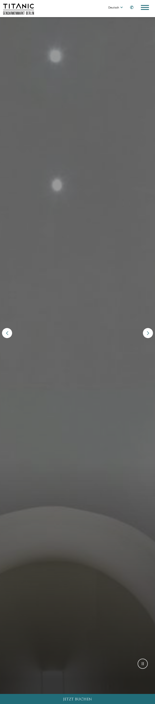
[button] (7, 333)
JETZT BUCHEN (77, 699)
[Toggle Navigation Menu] (145, 7)
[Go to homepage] (18, 8)
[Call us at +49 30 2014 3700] (130, 7)
